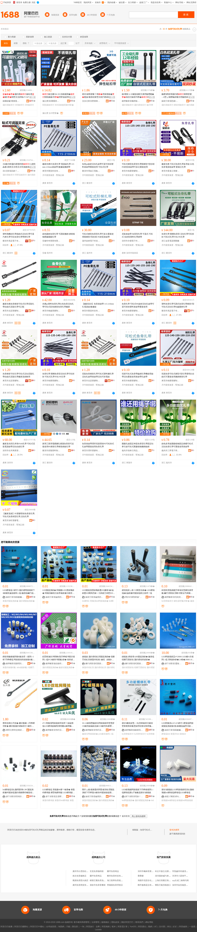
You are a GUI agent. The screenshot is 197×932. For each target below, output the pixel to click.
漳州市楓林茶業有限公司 (148, 871)
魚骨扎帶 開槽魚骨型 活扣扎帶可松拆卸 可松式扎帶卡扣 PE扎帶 (178, 235)
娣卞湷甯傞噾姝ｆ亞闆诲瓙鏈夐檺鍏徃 (134, 796)
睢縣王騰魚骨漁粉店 (99, 880)
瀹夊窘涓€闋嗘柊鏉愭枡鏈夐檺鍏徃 (51, 101)
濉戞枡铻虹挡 (88, 667)
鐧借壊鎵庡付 (180, 105)
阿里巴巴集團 (6, 926)
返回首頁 (126, 816)
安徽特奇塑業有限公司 (51, 241)
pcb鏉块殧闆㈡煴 (105, 734)
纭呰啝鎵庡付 (167, 601)
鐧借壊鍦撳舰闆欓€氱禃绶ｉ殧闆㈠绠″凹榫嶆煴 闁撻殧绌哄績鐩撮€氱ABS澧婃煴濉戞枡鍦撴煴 (19, 658)
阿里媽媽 (106, 926)
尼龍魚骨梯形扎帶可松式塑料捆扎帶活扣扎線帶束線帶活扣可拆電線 (98, 375)
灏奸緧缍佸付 (140, 105)
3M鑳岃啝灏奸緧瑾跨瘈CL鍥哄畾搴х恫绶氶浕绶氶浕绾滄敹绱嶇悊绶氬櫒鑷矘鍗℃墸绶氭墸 (19, 165)
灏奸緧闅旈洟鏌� (27, 601)
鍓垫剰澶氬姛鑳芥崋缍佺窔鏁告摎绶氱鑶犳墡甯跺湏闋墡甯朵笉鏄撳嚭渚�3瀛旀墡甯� (177, 592)
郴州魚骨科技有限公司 (117, 876)
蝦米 (114, 926)
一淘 (82, 926)
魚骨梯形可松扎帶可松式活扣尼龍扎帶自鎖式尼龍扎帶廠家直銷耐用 (18, 375)
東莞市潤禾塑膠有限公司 (91, 450)
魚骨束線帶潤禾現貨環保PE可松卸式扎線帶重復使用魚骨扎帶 (98, 445)
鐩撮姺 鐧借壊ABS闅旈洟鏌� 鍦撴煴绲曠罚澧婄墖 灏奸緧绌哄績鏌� (138, 658)
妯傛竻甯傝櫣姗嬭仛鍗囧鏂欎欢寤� (15, 597)
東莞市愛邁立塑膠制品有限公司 (171, 171)
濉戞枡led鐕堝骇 (62, 800)
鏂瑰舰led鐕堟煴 (169, 800)
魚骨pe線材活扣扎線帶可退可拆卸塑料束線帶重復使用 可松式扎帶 (97, 165)
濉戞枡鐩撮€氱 (9, 667)
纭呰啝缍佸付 (140, 734)
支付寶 (162, 926)
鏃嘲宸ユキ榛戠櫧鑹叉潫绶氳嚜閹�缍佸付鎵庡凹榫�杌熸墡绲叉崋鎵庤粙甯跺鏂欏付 (138, 96)
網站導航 (149, 922)
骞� (32, 101)
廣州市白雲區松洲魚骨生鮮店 (85, 871)
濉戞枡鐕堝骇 (48, 800)
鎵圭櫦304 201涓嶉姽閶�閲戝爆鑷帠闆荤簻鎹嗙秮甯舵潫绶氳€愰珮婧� (58, 96)
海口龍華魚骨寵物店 (116, 880)
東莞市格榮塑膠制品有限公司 (131, 171)
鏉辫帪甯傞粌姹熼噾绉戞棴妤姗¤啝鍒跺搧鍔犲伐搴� (174, 597)
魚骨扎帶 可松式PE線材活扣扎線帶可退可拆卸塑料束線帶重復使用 (138, 305)
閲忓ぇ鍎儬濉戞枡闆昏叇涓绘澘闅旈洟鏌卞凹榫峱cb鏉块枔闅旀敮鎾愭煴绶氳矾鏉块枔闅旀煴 (98, 791)
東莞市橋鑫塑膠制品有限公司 (51, 311)
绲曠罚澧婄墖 (140, 667)
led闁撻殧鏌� (128, 800)
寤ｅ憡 (72, 97)
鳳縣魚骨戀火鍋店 (80, 880)
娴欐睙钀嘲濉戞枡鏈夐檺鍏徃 (12, 101)
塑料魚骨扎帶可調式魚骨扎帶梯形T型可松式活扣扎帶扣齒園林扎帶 (178, 305)
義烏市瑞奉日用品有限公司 (131, 450)
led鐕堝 (85, 601)
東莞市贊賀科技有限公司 (51, 171)
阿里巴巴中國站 (37, 926)
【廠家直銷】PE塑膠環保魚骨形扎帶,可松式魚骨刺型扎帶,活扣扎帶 (19, 515)
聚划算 (75, 926)
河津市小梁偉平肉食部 (182, 876)
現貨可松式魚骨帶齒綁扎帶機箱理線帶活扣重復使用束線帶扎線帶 (137, 375)
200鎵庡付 (29, 105)
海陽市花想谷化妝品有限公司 (150, 880)
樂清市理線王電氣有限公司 (91, 171)
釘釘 (175, 926)
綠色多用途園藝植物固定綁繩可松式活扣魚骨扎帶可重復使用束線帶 (177, 445)
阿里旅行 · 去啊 (93, 926)
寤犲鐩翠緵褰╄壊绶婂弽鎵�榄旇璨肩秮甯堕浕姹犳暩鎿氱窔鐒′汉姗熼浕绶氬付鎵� (98, 96)
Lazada (98, 929)
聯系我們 (139, 922)
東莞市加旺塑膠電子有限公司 (12, 520)
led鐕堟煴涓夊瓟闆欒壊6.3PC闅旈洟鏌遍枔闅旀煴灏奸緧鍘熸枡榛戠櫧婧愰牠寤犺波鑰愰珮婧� (18, 791)
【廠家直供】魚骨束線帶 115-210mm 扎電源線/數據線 (98, 305)
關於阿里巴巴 (127, 922)
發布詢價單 (174, 830)
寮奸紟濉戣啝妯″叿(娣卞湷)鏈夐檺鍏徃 (134, 597)
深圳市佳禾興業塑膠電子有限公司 (12, 450)
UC (155, 926)
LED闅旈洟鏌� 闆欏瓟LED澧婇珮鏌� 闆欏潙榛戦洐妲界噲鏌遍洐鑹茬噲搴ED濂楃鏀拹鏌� (58, 592)
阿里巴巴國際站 (21, 926)
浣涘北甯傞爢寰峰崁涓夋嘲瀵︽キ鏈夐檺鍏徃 (91, 101)
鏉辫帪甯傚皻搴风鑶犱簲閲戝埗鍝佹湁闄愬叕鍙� (134, 730)
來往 (169, 926)
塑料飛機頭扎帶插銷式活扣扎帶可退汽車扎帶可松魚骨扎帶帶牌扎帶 (18, 235)
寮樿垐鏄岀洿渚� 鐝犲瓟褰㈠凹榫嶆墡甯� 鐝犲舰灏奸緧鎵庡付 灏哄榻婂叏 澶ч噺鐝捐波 (19, 725)
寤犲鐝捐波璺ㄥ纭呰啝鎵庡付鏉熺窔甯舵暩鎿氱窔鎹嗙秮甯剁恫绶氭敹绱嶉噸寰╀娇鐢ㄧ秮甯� (137, 725)
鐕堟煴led (166, 734)
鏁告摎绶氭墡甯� (182, 601)
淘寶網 (61, 926)
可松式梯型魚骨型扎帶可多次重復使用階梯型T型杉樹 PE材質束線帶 (98, 235)
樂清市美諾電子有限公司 (12, 241)
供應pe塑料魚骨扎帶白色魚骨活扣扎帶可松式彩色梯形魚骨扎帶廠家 (58, 305)
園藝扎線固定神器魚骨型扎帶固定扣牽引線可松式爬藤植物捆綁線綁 (137, 445)
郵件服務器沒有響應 (146, 885)
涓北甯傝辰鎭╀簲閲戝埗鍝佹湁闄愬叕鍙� (12, 171)
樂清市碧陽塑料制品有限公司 (51, 450)
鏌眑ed (183, 734)
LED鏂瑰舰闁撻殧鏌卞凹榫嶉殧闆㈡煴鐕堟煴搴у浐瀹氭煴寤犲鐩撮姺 (137, 791)
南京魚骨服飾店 (79, 876)
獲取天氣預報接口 (163, 885)
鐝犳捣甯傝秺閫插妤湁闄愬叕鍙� (94, 663)
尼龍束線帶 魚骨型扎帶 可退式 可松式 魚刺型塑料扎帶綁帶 (137, 235)
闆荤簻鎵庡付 (21, 175)
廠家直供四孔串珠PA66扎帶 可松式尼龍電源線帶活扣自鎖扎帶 (19, 445)
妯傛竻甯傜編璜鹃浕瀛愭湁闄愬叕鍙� (55, 597)
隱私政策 (115, 922)
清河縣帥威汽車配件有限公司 (168, 876)
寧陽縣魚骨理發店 (115, 885)
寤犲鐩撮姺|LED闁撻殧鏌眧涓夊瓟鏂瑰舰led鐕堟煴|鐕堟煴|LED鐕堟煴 (178, 791)
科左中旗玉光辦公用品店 (166, 871)
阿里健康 (183, 926)
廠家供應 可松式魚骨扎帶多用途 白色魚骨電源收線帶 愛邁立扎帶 (178, 165)
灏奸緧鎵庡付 (8, 105)
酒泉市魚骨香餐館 (98, 885)
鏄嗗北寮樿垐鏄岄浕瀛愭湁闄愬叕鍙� (15, 730)
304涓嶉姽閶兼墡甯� (64, 105)
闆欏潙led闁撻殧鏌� (99, 601)
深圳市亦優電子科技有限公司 (131, 241)
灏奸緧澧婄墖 (128, 667)
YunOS (133, 926)
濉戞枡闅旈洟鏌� (10, 601)
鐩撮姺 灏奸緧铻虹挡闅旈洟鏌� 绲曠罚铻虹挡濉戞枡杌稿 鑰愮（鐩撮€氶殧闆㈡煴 (98, 658)
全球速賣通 (51, 926)
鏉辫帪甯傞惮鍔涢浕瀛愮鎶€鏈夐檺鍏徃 (55, 730)
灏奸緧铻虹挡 (100, 667)
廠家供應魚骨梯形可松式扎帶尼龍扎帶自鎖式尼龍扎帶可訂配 (18, 305)
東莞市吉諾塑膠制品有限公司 (12, 311)
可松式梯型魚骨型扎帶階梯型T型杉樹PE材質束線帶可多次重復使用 (138, 165)
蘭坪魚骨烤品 (113, 871)
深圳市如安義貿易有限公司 (184, 885)
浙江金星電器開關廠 (170, 241)
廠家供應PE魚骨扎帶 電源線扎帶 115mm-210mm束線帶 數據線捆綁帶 (58, 165)
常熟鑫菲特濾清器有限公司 (184, 871)
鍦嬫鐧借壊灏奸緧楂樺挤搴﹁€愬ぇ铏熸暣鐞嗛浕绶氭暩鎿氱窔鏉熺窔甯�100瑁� (178, 96)
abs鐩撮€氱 (22, 667)
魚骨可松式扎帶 (147, 830)
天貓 (68, 926)
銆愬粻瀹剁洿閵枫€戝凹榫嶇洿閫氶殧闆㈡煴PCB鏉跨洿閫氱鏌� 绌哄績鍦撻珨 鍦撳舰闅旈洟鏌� (58, 658)
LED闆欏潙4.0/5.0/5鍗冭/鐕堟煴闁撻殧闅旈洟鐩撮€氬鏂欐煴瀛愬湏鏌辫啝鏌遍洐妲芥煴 (177, 725)
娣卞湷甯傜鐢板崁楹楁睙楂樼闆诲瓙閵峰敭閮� (174, 663)
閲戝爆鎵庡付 (48, 105)
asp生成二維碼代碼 (180, 880)
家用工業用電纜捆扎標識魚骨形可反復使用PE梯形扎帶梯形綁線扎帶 (58, 445)
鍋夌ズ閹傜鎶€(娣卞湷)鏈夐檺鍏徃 (174, 796)
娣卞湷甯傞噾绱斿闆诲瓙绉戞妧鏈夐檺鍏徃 (15, 796)
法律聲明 (95, 922)
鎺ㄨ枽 (33, 97)
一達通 (192, 926)
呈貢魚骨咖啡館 (97, 871)
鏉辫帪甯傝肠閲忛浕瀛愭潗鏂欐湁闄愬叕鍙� (15, 663)
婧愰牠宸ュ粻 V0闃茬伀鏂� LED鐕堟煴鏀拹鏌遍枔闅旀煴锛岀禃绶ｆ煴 (138, 591)
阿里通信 (142, 926)
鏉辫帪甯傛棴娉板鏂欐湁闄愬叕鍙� (131, 101)
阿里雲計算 (123, 926)
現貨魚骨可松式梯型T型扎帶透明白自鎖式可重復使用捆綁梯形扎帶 (178, 375)
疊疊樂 (141, 876)
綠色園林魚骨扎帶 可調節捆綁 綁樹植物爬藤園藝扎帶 (58, 235)
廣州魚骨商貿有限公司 (82, 885)
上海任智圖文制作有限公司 (167, 880)
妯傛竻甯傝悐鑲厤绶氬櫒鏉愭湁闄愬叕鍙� (171, 101)
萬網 (150, 926)
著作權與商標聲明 (81, 922)
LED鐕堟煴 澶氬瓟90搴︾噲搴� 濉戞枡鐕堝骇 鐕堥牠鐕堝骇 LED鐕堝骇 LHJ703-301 (58, 791)
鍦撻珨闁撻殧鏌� (90, 734)
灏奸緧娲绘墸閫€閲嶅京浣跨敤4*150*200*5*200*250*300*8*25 (19, 96)
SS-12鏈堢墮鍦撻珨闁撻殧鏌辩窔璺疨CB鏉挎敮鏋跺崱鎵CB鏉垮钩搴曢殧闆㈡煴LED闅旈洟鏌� (98, 725)
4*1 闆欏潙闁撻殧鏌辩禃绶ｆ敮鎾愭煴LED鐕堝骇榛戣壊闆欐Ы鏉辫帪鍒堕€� (58, 725)
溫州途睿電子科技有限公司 (91, 241)
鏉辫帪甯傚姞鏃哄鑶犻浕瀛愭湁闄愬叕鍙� (55, 663)
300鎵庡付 (19, 105)
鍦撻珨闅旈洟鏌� (66, 667)
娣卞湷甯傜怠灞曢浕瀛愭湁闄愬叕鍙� (55, 796)
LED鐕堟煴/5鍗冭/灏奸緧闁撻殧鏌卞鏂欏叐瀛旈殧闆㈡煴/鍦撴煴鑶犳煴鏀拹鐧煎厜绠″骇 (19, 592)
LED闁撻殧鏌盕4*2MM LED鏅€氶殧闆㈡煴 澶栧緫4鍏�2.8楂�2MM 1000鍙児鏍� (178, 658)
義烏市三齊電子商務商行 (171, 450)
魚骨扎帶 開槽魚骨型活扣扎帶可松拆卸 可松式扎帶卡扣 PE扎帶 (58, 375)
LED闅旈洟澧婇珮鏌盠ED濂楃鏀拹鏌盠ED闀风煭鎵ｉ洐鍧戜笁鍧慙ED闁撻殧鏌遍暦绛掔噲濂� (98, 592)
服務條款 (105, 922)
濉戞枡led (175, 734)
